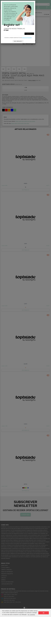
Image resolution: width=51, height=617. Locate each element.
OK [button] (43, 612)
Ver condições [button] (31, 614)
